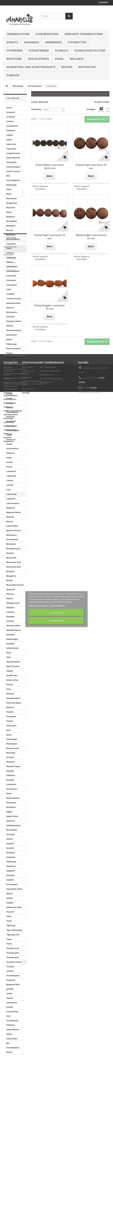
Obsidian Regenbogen (12, 637)
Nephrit (9, 598)
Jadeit (9, 435)
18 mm (11, 1084)
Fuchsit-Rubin (12, 367)
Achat (9, 108)
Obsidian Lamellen (10, 609)
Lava (8, 489)
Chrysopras (11, 285)
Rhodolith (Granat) (10, 755)
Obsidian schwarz (10, 618)
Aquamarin (11, 149)
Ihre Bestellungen (48, 1125)
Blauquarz (11, 226)
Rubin (9, 793)
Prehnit (9, 721)
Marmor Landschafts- (12, 523)
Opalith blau (11, 675)
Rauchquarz (11, 744)
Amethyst (10, 117)
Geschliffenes (38, 58)
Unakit (9, 993)
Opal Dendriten (13, 662)
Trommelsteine (18, 34)
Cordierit (10, 294)
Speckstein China (14, 889)
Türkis (9, 944)
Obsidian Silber (13, 625)
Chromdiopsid (12, 271)
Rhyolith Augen (13, 766)
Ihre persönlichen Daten (51, 1137)
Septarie (10, 843)
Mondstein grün (13, 548)
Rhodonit (10, 762)
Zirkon (9, 1034)
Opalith (9, 671)
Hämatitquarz (12, 412)
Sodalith (10, 880)
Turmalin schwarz (10, 968)
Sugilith (9, 903)
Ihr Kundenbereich (52, 1120)
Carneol (9, 253)
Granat (9, 394)
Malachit (10, 517)
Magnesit (10, 508)
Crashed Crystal (13, 298)
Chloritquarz (12, 266)
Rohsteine (14, 58)
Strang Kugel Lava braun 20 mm (91, 167)
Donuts (12, 42)
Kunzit (9, 467)
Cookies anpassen (57, 605)
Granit (9, 398)
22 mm (11, 1092)
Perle (8, 689)
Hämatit (9, 407)
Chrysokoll (11, 276)
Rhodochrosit (12, 748)
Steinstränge (39, 50)
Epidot (9, 339)
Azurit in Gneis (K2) (13, 173)
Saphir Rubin (12, 816)
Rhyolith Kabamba (10, 773)
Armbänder (53, 42)
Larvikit (9, 485)
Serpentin (10, 853)
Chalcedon (11, 257)
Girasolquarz (12, 380)
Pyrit (8, 730)
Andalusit (10, 130)
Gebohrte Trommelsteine (84, 34)
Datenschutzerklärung (32, 1139)
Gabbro (9, 371)
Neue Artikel (27, 1125)
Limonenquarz (12, 503)
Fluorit (9, 353)
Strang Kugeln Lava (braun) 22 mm (91, 237)
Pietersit (10, 707)
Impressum (27, 1135)
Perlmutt (10, 694)
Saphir (9, 812)
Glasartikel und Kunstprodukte (30, 67)
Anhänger (31, 42)
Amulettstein (12, 126)
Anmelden (103, 2)
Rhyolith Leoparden (11, 782)
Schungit (10, 834)
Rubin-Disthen (12, 798)
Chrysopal (11, 280)
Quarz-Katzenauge (11, 737)
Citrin (8, 289)
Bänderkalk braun (11, 187)
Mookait (10, 553)
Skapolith (10, 871)
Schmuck (61, 50)
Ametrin (10, 121)
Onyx (8, 653)
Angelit (9, 135)
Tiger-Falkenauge (14, 930)
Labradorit (11, 471)
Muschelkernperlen (15, 585)
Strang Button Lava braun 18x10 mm (49, 167)
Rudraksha (11, 803)
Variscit (9, 998)
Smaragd (10, 875)
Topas (9, 939)
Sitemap (25, 1151)
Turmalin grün (12, 957)
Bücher (66, 67)
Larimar (9, 480)
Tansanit (10, 912)
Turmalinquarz (12, 975)
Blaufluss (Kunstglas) (11, 219)
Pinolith (9, 712)
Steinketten (77, 42)
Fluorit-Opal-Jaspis (12, 360)
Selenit (9, 839)
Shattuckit (11, 866)
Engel (59, 58)
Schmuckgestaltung (90, 50)
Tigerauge (10, 925)
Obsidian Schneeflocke (12, 646)
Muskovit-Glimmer (10, 591)
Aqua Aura (11, 144)
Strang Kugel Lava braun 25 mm (49, 237)
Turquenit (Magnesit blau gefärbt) (13, 984)
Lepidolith (10, 499)
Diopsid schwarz (13, 321)
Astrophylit (11, 162)
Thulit (8, 921)
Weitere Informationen (38, 605)
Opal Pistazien (12, 666)
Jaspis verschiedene (12, 446)
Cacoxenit (10, 244)
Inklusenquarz (12, 430)
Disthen (9, 326)
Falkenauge (11, 344)
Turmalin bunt (12, 948)
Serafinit (10, 848)
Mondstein (11, 544)
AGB (24, 1143)
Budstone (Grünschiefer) (13, 237)
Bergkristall (11, 203)
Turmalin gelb (12, 953)
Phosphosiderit (13, 698)
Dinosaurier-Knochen (12, 314)
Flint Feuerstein (13, 348)
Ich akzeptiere (56, 621)
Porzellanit (11, 716)
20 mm (11, 1088)
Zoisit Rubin (11, 1039)
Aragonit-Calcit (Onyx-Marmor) (13, 155)
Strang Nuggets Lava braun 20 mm (49, 307)
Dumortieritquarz (14, 330)
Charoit (9, 262)
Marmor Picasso (13, 530)
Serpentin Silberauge (11, 859)
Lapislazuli (11, 476)
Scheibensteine (47, 34)
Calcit (8, 248)
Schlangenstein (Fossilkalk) (13, 827)
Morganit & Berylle (11, 578)
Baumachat (11, 198)
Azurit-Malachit (13, 180)
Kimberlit (10, 453)
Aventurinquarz (13, 167)
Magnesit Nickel (13, 512)
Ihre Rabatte (45, 1140)
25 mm (11, 1096)
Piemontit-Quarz (13, 703)
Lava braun (11, 494)
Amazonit (10, 112)
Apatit (9, 139)
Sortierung (36, 109)
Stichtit (9, 898)
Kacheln (101, 109)
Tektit (8, 916)
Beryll (9, 212)
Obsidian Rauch (13, 630)
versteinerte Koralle (11, 1005)
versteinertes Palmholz (12, 1022)
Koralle (9, 462)
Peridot (9, 684)
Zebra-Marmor (12, 1029)
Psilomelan (11, 726)
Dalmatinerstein (13, 303)
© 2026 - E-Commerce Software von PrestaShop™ (25, 1210)
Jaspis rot (10, 439)
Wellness (77, 58)
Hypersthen (11, 426)
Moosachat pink (13, 567)
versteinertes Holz (12, 1013)
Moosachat (11, 558)
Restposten (86, 67)
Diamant (10, 308)
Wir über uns (28, 1147)
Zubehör (12, 75)
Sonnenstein (12, 884)
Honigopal (11, 421)
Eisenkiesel (11, 335)
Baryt (8, 194)
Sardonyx (10, 821)
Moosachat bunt (13, 562)
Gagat (9, 376)
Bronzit (9, 230)
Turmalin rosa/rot (14, 962)
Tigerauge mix (12, 935)
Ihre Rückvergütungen (50, 1129)
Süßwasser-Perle (14, 907)
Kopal (9, 458)
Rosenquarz (11, 789)
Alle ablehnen (56, 613)
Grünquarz (11, 403)
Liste (107, 109)
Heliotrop (10, 417)
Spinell (9, 893)
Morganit (10, 571)
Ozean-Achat (12, 680)
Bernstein (10, 207)
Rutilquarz (11, 807)
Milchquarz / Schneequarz (12, 537)
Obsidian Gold (12, 603)
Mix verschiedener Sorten (12, 1047)
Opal (8, 657)
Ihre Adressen (46, 1133)
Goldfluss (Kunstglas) (11, 387)
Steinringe (14, 50)
